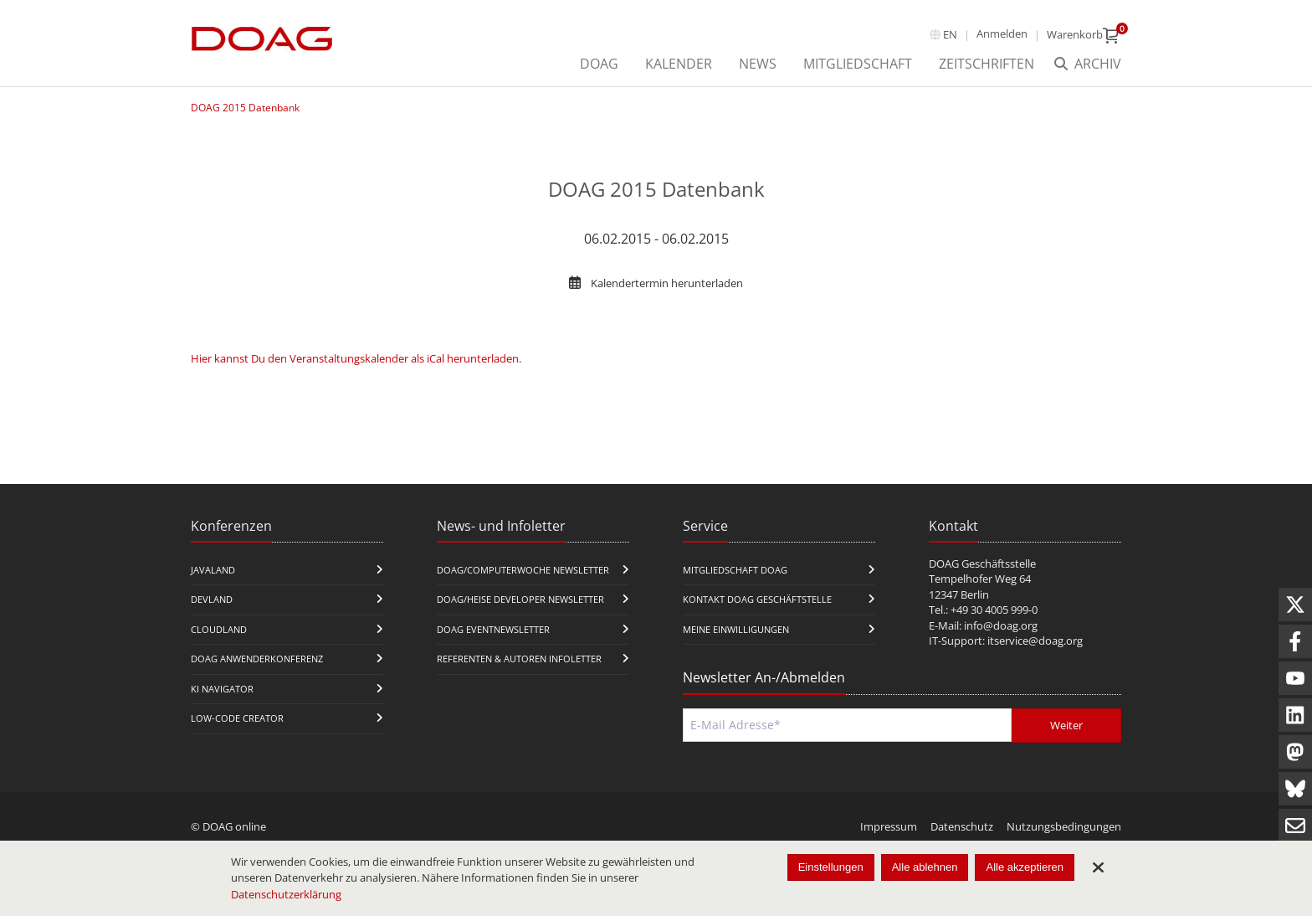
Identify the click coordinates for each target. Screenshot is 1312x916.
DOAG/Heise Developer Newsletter (520, 599)
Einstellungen (831, 867)
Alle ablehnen (925, 867)
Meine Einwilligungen (736, 629)
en (950, 34)
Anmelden (1002, 33)
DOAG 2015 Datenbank (245, 107)
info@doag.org (1001, 625)
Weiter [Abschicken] (1066, 725)
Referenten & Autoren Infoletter (519, 658)
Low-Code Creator (237, 718)
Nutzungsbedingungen (1064, 826)
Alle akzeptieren (1024, 867)
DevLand (212, 599)
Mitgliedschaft (857, 63)
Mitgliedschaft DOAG (735, 569)
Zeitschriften (986, 63)
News (757, 63)
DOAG (599, 63)
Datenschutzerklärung (286, 894)
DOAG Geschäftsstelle (982, 563)
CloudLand (219, 629)
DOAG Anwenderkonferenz (257, 658)
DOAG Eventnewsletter (493, 629)
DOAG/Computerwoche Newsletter (523, 569)
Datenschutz (961, 826)
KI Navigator (222, 688)
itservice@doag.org (1035, 640)
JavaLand (213, 569)
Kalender (678, 63)
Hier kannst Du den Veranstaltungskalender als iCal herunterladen (355, 358)
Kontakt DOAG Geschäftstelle (757, 599)
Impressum (888, 826)
